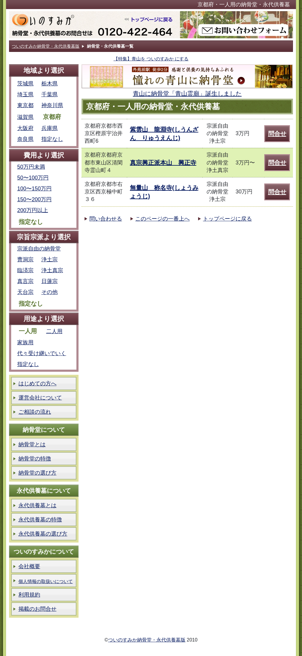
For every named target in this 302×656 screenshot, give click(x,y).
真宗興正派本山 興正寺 (163, 162)
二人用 (54, 331)
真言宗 (25, 281)
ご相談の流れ (34, 412)
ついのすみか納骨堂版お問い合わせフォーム (236, 24)
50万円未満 (31, 167)
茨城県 (25, 84)
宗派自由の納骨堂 (39, 249)
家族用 (25, 342)
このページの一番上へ (162, 219)
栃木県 (49, 84)
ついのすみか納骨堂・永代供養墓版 (45, 46)
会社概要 (29, 566)
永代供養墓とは (37, 505)
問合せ (277, 133)
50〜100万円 (33, 178)
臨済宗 (25, 270)
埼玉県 (25, 94)
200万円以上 (32, 210)
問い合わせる (105, 219)
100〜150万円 (34, 189)
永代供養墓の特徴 (40, 520)
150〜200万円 (34, 199)
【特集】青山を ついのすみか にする (151, 58)
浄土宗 (49, 259)
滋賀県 (25, 117)
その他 (49, 292)
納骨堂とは (32, 444)
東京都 (25, 105)
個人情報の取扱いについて (45, 581)
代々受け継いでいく (41, 353)
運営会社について (40, 398)
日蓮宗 (49, 281)
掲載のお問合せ (37, 609)
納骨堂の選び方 (37, 473)
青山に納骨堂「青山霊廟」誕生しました (187, 93)
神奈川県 (52, 105)
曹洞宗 (25, 259)
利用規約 (29, 595)
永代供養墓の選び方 (42, 534)
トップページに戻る (227, 219)
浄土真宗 (52, 270)
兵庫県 (49, 128)
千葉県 (49, 94)
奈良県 (25, 139)
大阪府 (25, 128)
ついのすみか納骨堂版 (94, 24)
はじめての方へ (37, 384)
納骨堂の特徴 (34, 459)
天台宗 (25, 292)
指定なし (52, 139)
